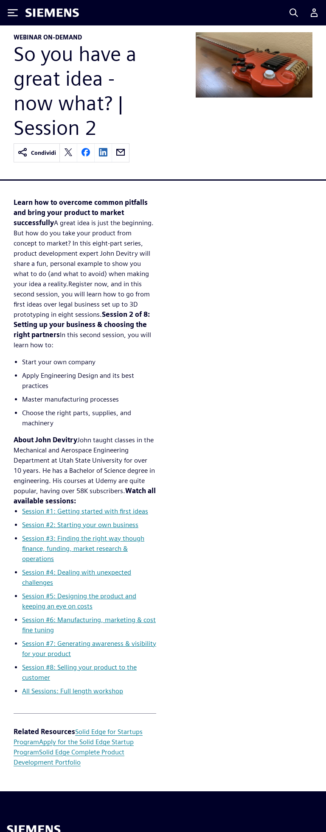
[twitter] (68, 153)
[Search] (293, 12)
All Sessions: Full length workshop (72, 691)
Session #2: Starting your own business (80, 525)
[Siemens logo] (52, 12)
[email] (120, 153)
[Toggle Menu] (13, 13)
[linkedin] (103, 153)
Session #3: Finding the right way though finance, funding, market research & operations (83, 548)
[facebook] (85, 153)
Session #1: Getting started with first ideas (85, 511)
